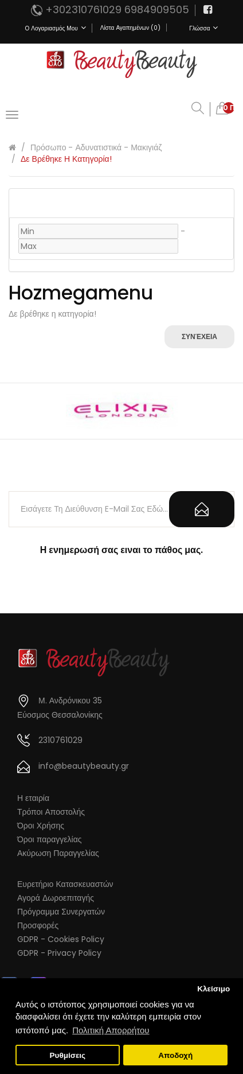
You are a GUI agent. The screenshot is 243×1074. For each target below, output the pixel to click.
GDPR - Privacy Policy (59, 953)
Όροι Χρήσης (40, 825)
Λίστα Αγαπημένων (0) (130, 28)
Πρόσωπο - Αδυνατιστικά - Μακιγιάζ (96, 147)
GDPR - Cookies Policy (60, 939)
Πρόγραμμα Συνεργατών (61, 911)
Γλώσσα (203, 28)
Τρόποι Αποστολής (51, 812)
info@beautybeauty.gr (83, 766)
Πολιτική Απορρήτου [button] (110, 1030)
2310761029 (60, 740)
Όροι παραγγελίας (49, 839)
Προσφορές (37, 925)
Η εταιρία (33, 798)
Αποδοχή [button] (175, 1055)
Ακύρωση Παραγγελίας (58, 853)
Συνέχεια (199, 336)
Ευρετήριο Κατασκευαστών (65, 884)
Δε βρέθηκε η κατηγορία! (66, 159)
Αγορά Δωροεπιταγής (55, 898)
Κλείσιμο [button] (213, 988)
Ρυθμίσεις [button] (68, 1055)
